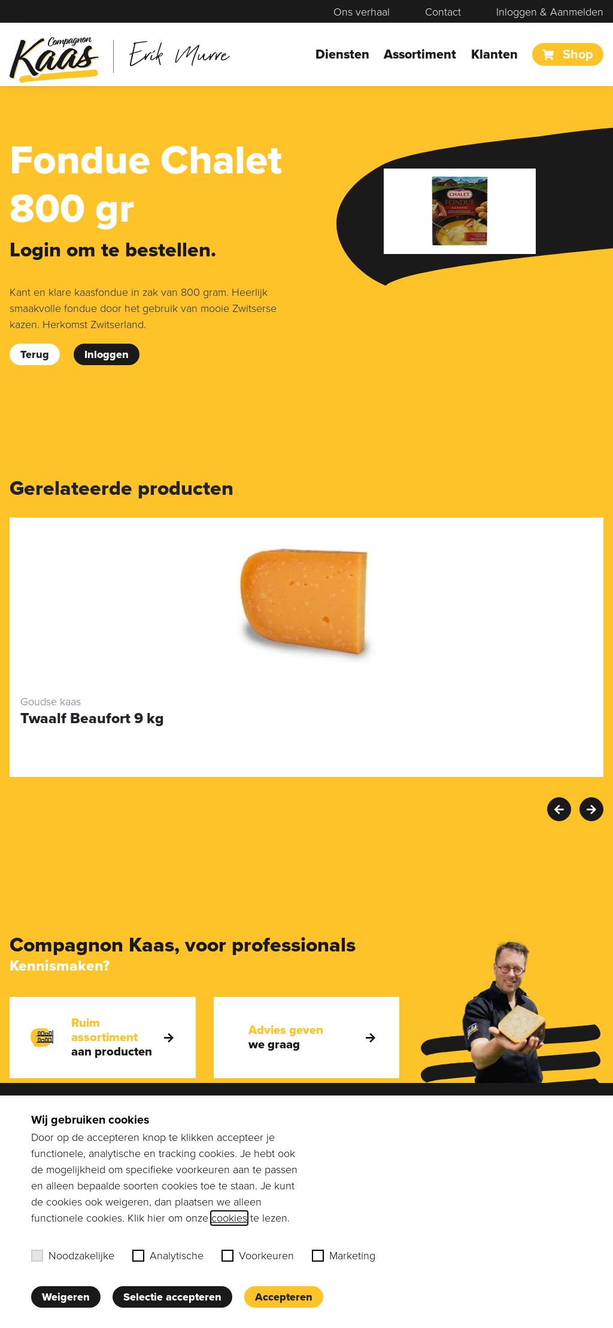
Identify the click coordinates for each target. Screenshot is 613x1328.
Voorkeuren (257, 1255)
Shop (567, 54)
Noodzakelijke (72, 1255)
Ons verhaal (361, 12)
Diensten (342, 54)
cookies (229, 1218)
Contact (443, 12)
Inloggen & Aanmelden (549, 12)
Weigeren (66, 1296)
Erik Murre (179, 53)
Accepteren (283, 1296)
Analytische (168, 1255)
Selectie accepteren (172, 1296)
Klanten (494, 54)
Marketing (343, 1255)
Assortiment (420, 54)
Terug (34, 354)
